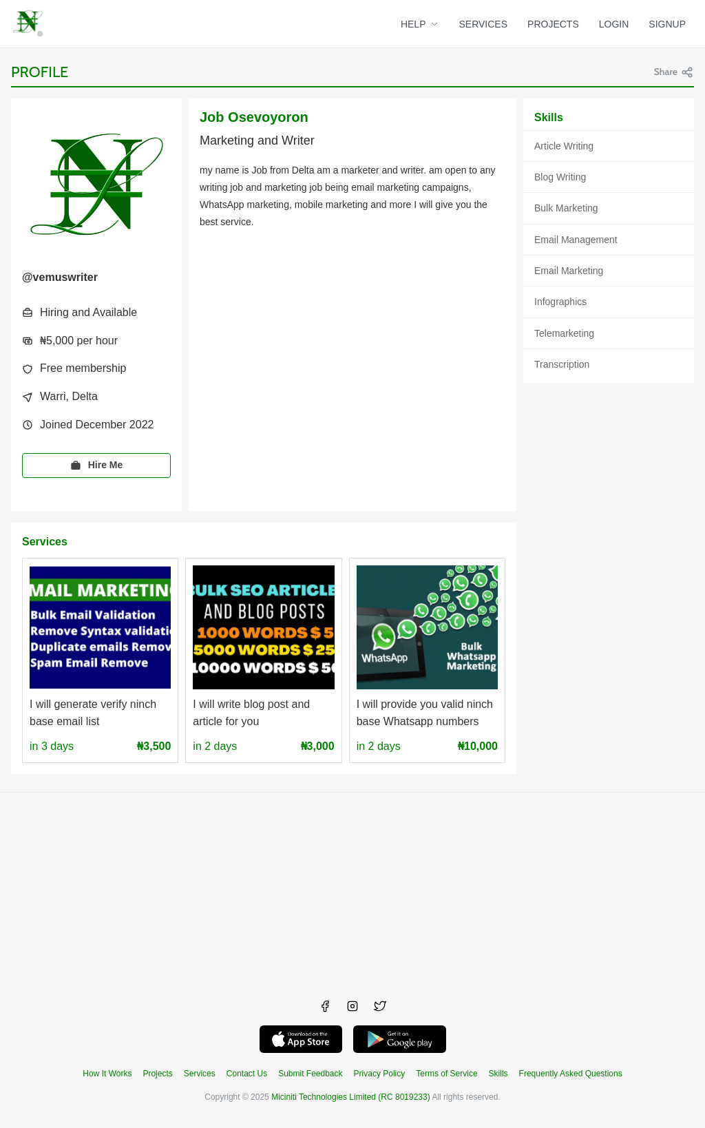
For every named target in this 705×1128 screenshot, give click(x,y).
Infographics (560, 301)
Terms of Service (446, 1073)
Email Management (576, 239)
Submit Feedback (310, 1073)
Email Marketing (568, 270)
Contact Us (247, 1073)
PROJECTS (553, 24)
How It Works (107, 1073)
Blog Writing (560, 176)
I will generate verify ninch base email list (93, 712)
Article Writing (563, 146)
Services (199, 1073)
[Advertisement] (352, 889)
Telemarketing (564, 333)
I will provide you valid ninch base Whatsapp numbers (425, 712)
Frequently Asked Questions (570, 1073)
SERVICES (483, 24)
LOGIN (614, 24)
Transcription (561, 364)
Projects (157, 1073)
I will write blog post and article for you (251, 712)
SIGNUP (667, 24)
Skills (498, 1073)
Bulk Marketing (566, 207)
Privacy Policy (380, 1073)
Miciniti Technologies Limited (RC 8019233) (350, 1097)
